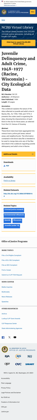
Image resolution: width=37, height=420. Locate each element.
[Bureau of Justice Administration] (7, 357)
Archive (4, 314)
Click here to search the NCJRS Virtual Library (18, 43)
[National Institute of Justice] (30, 357)
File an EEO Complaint (9, 265)
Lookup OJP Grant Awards (11, 318)
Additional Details (10, 154)
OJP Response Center (9, 323)
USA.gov (4, 407)
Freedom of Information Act (10, 402)
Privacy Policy (5, 388)
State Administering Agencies (12, 328)
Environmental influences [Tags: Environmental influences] (14, 215)
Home (3, 20)
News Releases (7, 297)
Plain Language (6, 383)
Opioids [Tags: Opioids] (7, 220)
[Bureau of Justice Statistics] (18, 359)
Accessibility (5, 378)
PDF (7, 166)
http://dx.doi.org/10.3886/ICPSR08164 (18, 195)
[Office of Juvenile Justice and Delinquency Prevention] (7, 366)
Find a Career (6, 270)
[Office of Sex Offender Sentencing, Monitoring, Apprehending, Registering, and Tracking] (29, 365)
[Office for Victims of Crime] (18, 365)
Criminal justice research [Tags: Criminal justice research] (13, 209)
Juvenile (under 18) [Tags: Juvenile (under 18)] (11, 225)
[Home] (18, 12)
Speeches (5, 301)
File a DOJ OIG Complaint (10, 260)
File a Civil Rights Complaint (11, 255)
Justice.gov (5, 411)
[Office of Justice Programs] (4, 11)
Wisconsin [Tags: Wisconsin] (17, 220)
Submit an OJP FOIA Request (12, 275)
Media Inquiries (7, 287)
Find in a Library (9, 181)
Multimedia (6, 292)
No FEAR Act (5, 397)
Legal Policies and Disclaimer (11, 393)
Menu (32, 12)
